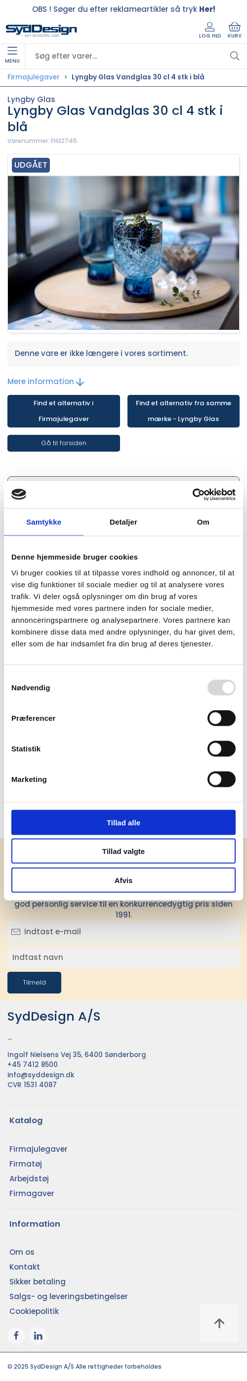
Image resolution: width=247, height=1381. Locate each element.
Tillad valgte (123, 851)
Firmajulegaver (33, 77)
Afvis (124, 880)
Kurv (235, 30)
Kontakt (24, 1267)
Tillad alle (123, 822)
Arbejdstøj (29, 1178)
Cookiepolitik (34, 1311)
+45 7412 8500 (32, 1064)
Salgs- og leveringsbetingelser (68, 1296)
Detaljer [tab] (123, 522)
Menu (12, 56)
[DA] (41, 31)
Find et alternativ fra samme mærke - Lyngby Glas (183, 411)
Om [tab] (203, 522)
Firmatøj (25, 1164)
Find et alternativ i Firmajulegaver (63, 411)
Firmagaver (31, 1193)
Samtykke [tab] (43, 522)
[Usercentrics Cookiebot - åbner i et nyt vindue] (192, 494)
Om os (22, 1252)
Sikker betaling (37, 1281)
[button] (123, 243)
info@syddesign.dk (41, 1075)
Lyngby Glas (31, 99)
